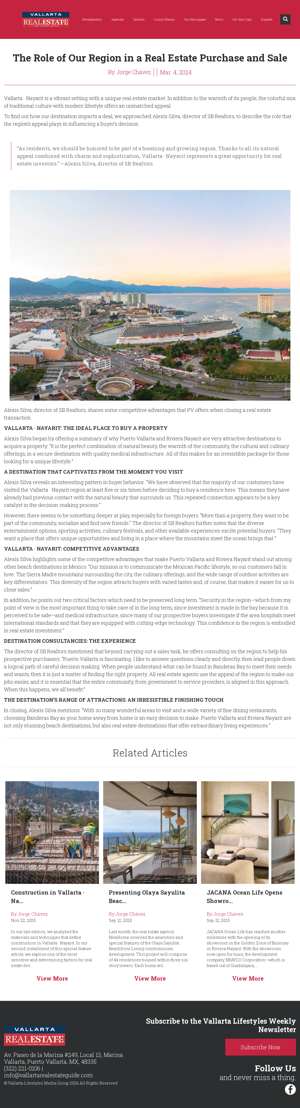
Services (139, 19)
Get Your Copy (242, 19)
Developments (92, 19)
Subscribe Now (262, 1047)
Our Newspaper (195, 19)
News (219, 19)
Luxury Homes (164, 19)
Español (266, 19)
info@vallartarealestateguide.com (48, 1075)
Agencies (117, 19)
